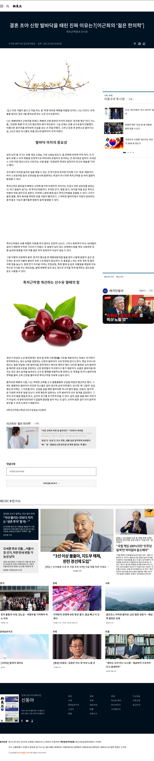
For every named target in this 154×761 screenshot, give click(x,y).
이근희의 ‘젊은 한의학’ (18, 423)
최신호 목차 (116, 700)
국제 (91, 700)
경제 (91, 696)
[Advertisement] (44, 221)
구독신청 (136, 700)
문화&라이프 (73, 705)
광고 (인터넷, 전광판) (25, 742)
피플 (91, 709)
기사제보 (136, 696)
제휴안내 (38, 742)
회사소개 (12, 742)
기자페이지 (116, 709)
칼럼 (70, 713)
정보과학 (93, 705)
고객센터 (47, 742)
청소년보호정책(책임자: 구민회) (88, 742)
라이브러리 (116, 705)
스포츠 (71, 709)
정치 (70, 696)
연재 (113, 696)
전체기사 (93, 713)
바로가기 (142, 291)
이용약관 (55, 742)
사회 (70, 700)
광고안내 (136, 705)
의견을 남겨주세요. (17, 471)
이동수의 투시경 (114, 99)
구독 (37, 423)
